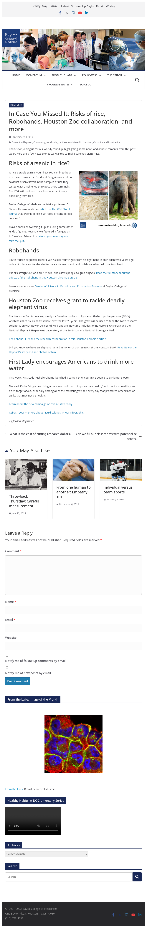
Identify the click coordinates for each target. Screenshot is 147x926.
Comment (13, 551)
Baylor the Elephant (22, 142)
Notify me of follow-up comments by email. (35, 661)
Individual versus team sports (118, 490)
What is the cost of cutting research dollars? (38, 434)
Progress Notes (58, 84)
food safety (53, 142)
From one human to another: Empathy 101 (73, 492)
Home (16, 75)
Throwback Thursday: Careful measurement (24, 501)
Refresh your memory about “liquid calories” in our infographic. (46, 412)
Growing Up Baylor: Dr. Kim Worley (93, 6)
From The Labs (62, 75)
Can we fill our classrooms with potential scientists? (109, 436)
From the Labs (14, 789)
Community (39, 142)
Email (10, 620)
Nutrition (87, 142)
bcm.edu (85, 84)
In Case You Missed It (71, 142)
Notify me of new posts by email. (28, 673)
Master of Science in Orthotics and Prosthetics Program (68, 286)
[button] (44, 75)
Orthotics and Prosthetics (106, 142)
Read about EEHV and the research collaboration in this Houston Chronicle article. (58, 339)
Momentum (34, 75)
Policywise (89, 75)
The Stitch (114, 75)
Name (10, 602)
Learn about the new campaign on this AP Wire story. (41, 404)
